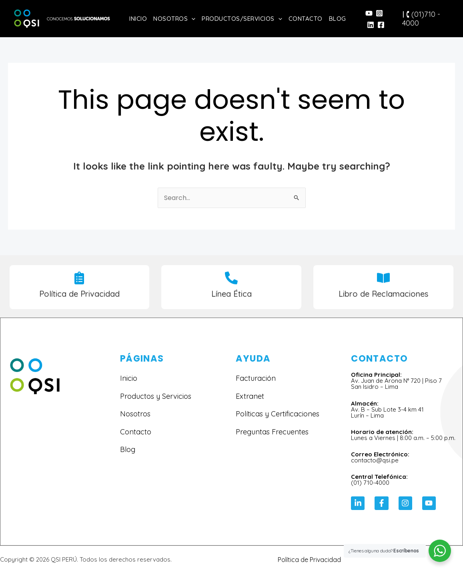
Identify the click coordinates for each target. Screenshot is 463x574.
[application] (191, 18)
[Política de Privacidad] (79, 284)
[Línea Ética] (231, 284)
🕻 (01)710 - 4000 (421, 19)
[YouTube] (369, 13)
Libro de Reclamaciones (383, 300)
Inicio (138, 18)
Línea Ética (231, 300)
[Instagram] (379, 13)
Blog (337, 18)
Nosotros (174, 18)
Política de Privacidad (79, 300)
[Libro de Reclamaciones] (383, 284)
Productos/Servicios (242, 18)
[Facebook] (381, 24)
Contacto (306, 18)
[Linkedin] (370, 24)
